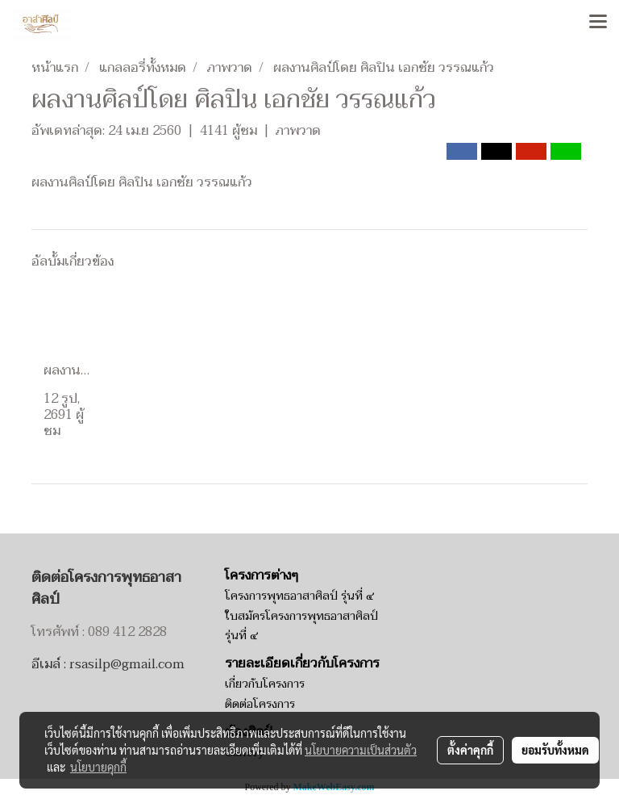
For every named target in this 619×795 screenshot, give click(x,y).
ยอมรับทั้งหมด (555, 750)
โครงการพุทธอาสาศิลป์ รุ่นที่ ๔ (299, 596)
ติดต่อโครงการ (260, 704)
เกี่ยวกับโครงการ (265, 684)
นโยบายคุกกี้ (98, 766)
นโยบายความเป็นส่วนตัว (361, 750)
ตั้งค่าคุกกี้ (470, 750)
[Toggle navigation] (598, 22)
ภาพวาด (298, 130)
